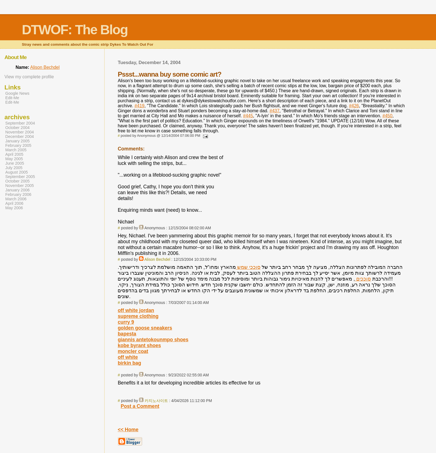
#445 (248, 115)
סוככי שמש (248, 267)
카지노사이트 (156, 400)
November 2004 (19, 132)
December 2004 (19, 136)
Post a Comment (140, 406)
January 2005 (17, 141)
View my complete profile (29, 76)
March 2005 (15, 150)
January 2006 (17, 190)
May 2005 (14, 159)
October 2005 (17, 181)
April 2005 (14, 154)
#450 (388, 115)
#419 (140, 105)
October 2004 (17, 127)
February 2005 (18, 145)
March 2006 (15, 199)
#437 (274, 110)
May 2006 (14, 208)
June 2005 (14, 163)
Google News (17, 93)
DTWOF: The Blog (75, 29)
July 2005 (14, 167)
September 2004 (20, 123)
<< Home (128, 429)
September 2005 (20, 176)
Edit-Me (12, 98)
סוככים (363, 279)
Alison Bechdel (157, 259)
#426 (354, 105)
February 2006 (18, 194)
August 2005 (16, 172)
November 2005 (19, 185)
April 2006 (14, 203)
